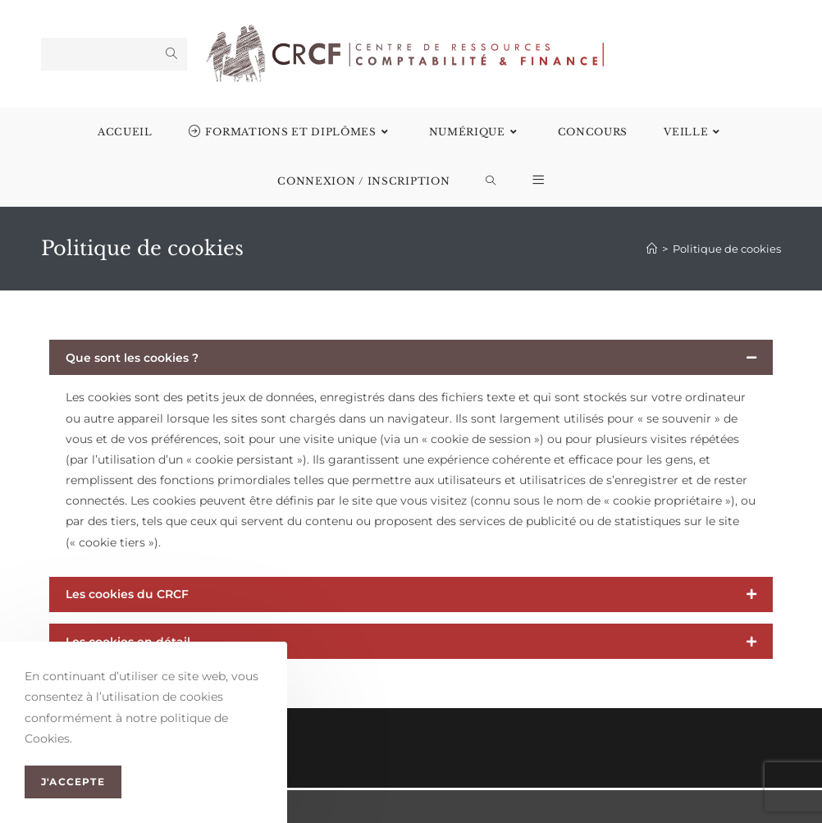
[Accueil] (651, 248)
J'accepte (73, 781)
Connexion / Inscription (363, 181)
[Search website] (491, 181)
